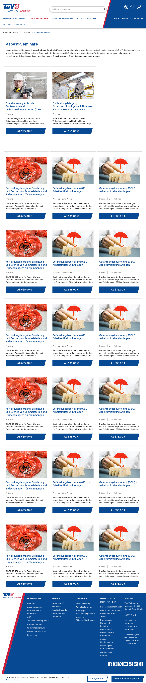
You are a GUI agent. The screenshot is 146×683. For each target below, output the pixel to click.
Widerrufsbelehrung (36, 628)
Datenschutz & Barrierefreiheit (108, 600)
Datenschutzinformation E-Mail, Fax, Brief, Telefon (111, 613)
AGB (29, 617)
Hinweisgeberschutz (36, 632)
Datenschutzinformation (111, 607)
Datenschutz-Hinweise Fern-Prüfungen (107, 633)
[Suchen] (103, 9)
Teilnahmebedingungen (38, 621)
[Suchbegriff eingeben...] (74, 9)
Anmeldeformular (84, 607)
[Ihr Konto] (139, 7)
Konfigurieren (96, 679)
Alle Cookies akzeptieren (126, 679)
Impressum (32, 635)
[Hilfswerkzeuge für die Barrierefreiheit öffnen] (126, 7)
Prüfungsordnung (35, 624)
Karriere (55, 598)
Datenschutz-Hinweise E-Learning (106, 623)
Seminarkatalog (83, 603)
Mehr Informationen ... (12, 680)
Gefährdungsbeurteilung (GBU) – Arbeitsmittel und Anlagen (71, 190)
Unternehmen (34, 598)
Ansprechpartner (34, 607)
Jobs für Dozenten (59, 610)
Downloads (81, 598)
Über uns (31, 603)
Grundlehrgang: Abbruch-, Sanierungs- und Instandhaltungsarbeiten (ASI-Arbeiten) (23, 106)
